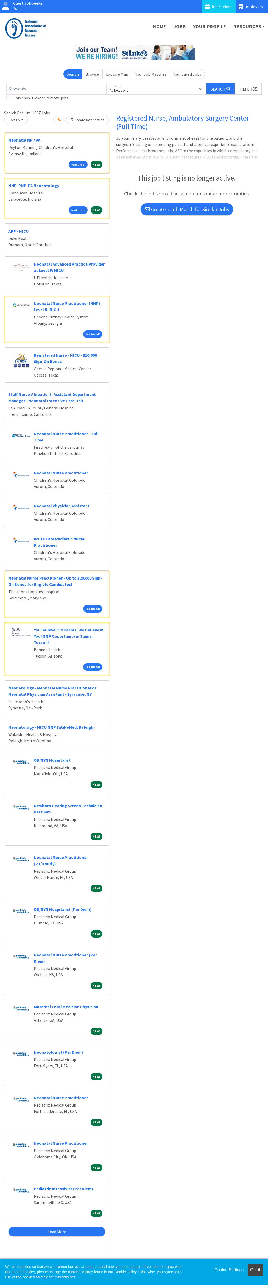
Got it (255, 1269)
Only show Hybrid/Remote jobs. (41, 97)
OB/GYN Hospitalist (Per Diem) (63, 909)
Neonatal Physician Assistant (62, 505)
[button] (248, 89)
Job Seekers (218, 6)
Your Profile (209, 27)
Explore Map (117, 74)
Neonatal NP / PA (24, 140)
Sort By (14, 119)
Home (159, 27)
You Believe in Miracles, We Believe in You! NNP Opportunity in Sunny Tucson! (68, 636)
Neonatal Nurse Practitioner (61, 472)
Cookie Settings (229, 1269)
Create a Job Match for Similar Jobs (187, 209)
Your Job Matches (150, 74)
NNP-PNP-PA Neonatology (33, 185)
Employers (251, 6)
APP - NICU (18, 231)
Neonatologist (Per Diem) (58, 1052)
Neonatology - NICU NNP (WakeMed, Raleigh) (51, 727)
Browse (92, 74)
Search (73, 74)
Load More (57, 1231)
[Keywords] (56, 89)
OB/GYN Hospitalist (52, 760)
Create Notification (87, 119)
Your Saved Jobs (187, 74)
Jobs (180, 27)
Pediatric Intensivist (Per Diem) (63, 1188)
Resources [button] (247, 27)
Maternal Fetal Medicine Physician (66, 1006)
